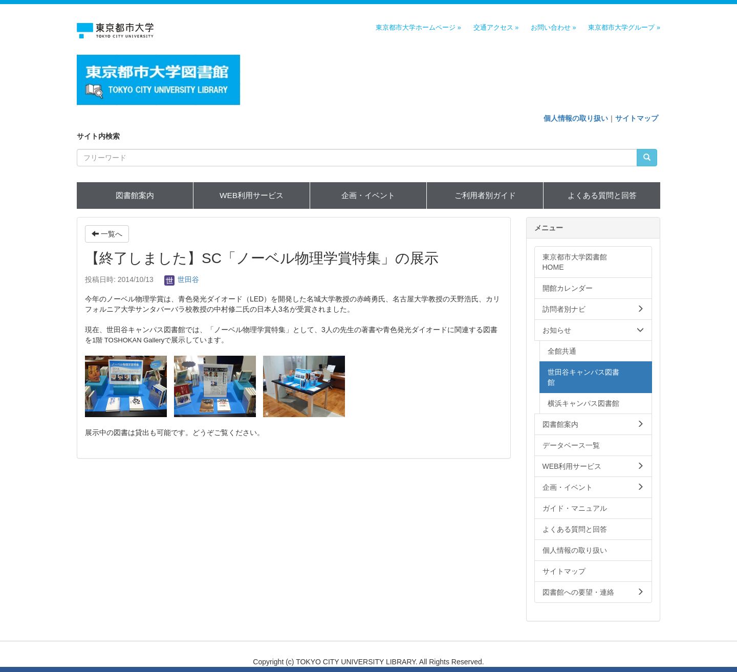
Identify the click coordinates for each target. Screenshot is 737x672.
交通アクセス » (496, 27)
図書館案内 (135, 195)
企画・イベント (368, 195)
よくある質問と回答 (602, 195)
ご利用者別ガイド (485, 195)
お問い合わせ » (553, 27)
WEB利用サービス (252, 195)
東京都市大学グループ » (624, 27)
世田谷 (181, 279)
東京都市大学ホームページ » (418, 27)
